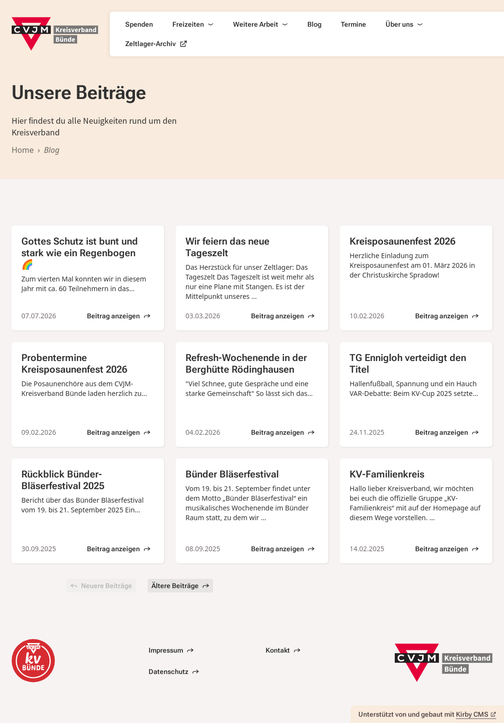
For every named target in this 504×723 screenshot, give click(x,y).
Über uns (404, 24)
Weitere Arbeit (260, 24)
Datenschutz (174, 671)
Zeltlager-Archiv (156, 44)
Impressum (171, 650)
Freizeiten (193, 24)
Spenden (139, 24)
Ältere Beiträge (180, 586)
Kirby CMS (476, 714)
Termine (353, 24)
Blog (314, 24)
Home (23, 150)
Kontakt (283, 650)
